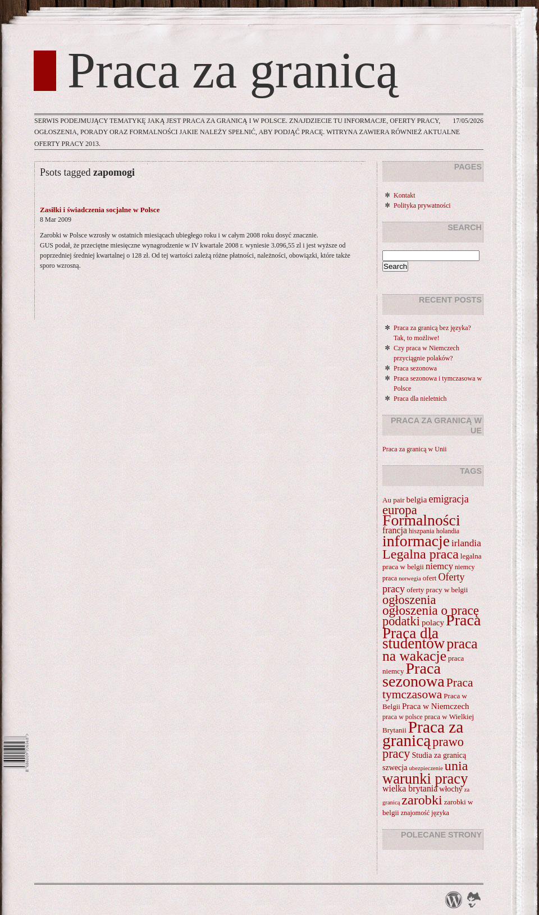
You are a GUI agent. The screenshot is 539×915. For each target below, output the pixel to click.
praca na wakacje (430, 649)
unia (456, 765)
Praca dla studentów (413, 638)
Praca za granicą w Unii (414, 449)
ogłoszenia (409, 600)
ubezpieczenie (426, 768)
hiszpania (422, 531)
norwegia (410, 578)
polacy (433, 622)
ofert (430, 578)
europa (399, 510)
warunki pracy (425, 778)
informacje (416, 541)
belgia (416, 499)
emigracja (448, 499)
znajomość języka (425, 813)
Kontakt (404, 195)
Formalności (421, 520)
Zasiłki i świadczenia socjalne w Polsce (99, 209)
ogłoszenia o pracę (430, 610)
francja (394, 530)
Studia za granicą (439, 755)
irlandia (466, 543)
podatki (401, 621)
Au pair (393, 500)
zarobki (421, 800)
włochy (450, 788)
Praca (463, 620)
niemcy (439, 566)
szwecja (395, 767)
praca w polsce (402, 717)
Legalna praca (420, 554)
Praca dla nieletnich (420, 398)
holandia (448, 531)
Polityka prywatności (422, 205)
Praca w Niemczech (435, 706)
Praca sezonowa (415, 368)
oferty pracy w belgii (437, 589)
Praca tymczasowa (427, 688)
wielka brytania (409, 788)
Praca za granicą (233, 71)
